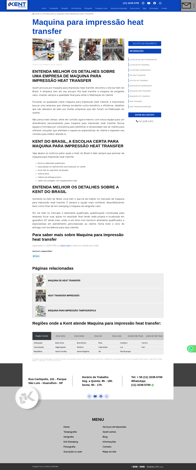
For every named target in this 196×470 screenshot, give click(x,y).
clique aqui (65, 245)
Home (44, 8)
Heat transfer (135, 101)
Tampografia (53, 8)
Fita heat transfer (137, 75)
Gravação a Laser (101, 8)
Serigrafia (64, 8)
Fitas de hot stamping (138, 80)
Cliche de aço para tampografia (143, 60)
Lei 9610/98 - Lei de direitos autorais (49, 360)
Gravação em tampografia (140, 86)
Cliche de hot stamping (139, 65)
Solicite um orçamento (145, 43)
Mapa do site (109, 451)
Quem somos (135, 8)
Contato (164, 8)
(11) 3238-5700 (144, 121)
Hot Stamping (76, 8)
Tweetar (36, 256)
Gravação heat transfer (140, 91)
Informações (153, 8)
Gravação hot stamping (139, 96)
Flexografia (88, 8)
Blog (144, 8)
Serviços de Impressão (119, 8)
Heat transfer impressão (140, 107)
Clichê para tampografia (140, 70)
